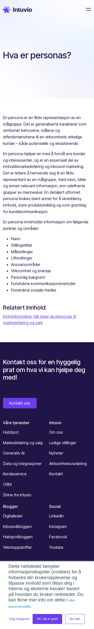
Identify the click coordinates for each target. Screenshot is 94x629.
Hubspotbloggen (18, 536)
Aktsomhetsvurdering (68, 463)
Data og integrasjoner (22, 463)
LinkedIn (56, 515)
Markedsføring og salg (23, 442)
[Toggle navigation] (87, 9)
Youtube (56, 547)
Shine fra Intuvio (17, 494)
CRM (7, 484)
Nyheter (56, 453)
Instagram (58, 526)
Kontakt (56, 473)
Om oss (56, 432)
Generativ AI (14, 453)
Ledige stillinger (62, 442)
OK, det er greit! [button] (47, 619)
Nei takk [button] (74, 619)
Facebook (58, 536)
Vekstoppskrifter (17, 547)
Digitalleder (13, 515)
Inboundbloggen (17, 526)
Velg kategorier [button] (19, 619)
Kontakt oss (19, 403)
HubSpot (11, 432)
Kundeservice (15, 473)
